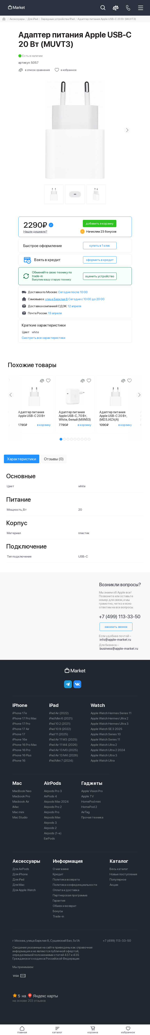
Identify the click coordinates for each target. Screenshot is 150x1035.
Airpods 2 (50, 828)
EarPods (49, 838)
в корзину (44, 425)
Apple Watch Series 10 (106, 734)
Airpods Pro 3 (53, 791)
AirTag (85, 812)
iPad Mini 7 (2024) (61, 760)
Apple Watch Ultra (103, 760)
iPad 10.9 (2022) (60, 729)
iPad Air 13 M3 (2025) (63, 750)
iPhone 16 (18, 760)
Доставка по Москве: (43, 292)
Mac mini (18, 812)
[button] (57, 1030)
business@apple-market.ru (119, 648)
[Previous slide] (11, 395)
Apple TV (87, 796)
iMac (15, 807)
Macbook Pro (21, 796)
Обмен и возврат (65, 906)
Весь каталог (119, 869)
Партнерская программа (70, 895)
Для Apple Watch (24, 890)
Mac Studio (20, 817)
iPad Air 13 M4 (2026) (63, 755)
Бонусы (58, 911)
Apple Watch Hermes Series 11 (111, 713)
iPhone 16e (19, 739)
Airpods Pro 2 (53, 807)
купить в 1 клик (99, 245)
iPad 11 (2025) (58, 734)
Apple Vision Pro (92, 791)
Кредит (58, 874)
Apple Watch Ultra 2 (104, 745)
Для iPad (18, 879)
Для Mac (18, 885)
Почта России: (37, 313)
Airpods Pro (51, 812)
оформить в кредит (100, 260)
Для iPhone (20, 874)
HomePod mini (91, 801)
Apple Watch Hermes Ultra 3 (110, 723)
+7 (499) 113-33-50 (119, 616)
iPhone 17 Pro (21, 723)
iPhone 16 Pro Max (24, 745)
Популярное (118, 879)
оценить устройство (99, 276)
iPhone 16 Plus (21, 755)
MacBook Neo (21, 791)
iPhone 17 (18, 734)
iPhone (19, 705)
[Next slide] (127, 130)
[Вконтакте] (77, 684)
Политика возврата (66, 879)
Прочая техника (92, 817)
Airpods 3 (50, 822)
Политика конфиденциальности (75, 885)
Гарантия (59, 900)
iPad (54, 705)
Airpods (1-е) (53, 833)
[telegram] (68, 684)
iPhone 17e (19, 713)
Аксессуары (26, 861)
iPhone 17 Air (20, 729)
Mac (17, 783)
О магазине (61, 869)
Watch (98, 705)
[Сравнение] (42, 380)
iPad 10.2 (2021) (60, 723)
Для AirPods (20, 869)
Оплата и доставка (66, 890)
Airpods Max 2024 (56, 801)
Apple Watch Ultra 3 (104, 755)
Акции (114, 885)
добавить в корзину (99, 223)
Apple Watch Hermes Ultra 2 (109, 718)
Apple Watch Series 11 (105, 739)
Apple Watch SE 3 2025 (106, 729)
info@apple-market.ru (115, 640)
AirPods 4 (50, 796)
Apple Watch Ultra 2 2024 (108, 750)
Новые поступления (123, 874)
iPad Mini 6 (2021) (61, 718)
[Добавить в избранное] (65, 70)
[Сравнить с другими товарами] (34, 70)
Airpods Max (52, 817)
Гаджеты (91, 783)
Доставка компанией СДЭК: (47, 306)
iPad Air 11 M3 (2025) (63, 739)
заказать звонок (116, 627)
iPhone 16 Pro (21, 750)
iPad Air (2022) (59, 713)
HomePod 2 (89, 807)
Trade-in (58, 916)
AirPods (52, 783)
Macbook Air (20, 801)
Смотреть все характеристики (43, 338)
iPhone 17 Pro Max (24, 718)
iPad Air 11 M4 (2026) (63, 745)
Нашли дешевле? (35, 231)
